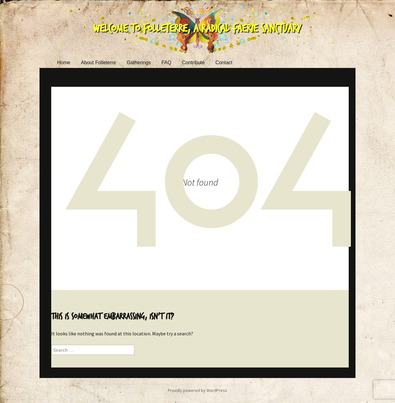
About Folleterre (98, 62)
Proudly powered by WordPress (197, 390)
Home (63, 62)
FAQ (166, 62)
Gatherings (139, 62)
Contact (223, 62)
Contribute (193, 62)
